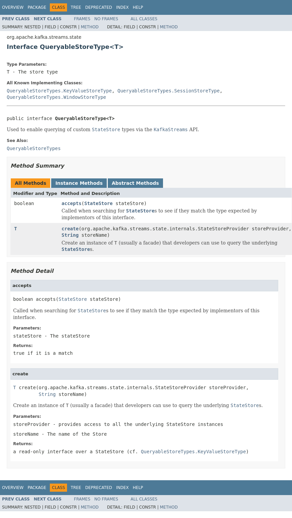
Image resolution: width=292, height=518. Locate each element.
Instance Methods (78, 183)
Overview (13, 7)
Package (37, 7)
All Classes (144, 19)
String (70, 235)
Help (138, 7)
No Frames (106, 19)
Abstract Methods (135, 183)
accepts (72, 203)
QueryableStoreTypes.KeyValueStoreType (59, 90)
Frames (82, 19)
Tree (76, 7)
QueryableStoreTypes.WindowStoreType (56, 97)
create (70, 228)
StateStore (98, 203)
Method (90, 27)
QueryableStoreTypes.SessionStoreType (169, 90)
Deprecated (98, 7)
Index (122, 7)
